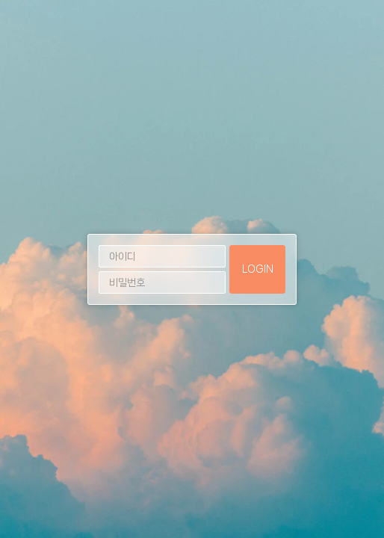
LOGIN (257, 269)
